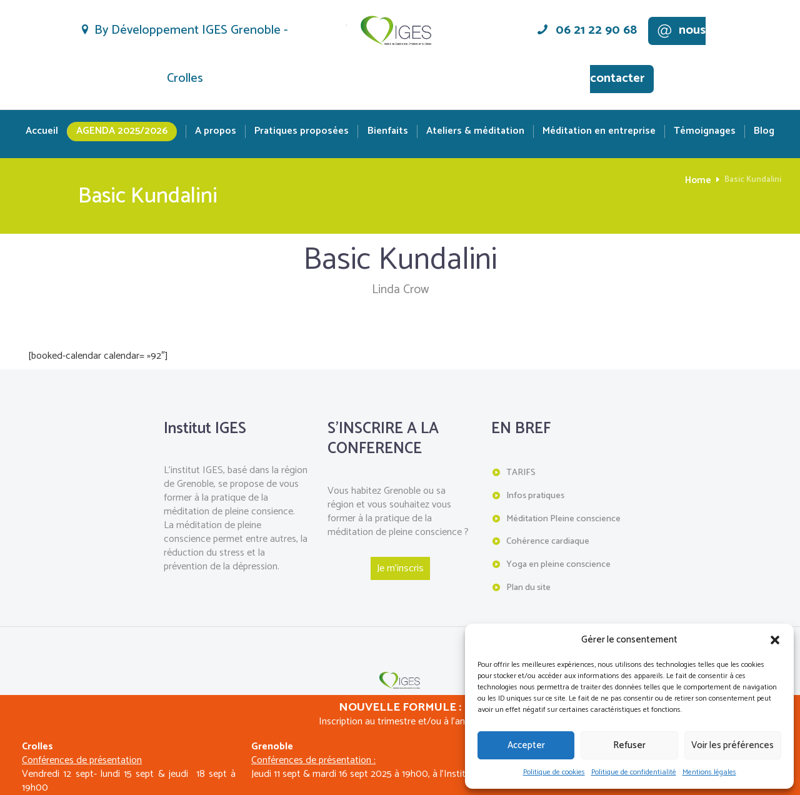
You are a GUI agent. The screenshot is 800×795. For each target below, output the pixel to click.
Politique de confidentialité (633, 772)
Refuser (629, 745)
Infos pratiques (535, 495)
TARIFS (520, 472)
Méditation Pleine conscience (562, 517)
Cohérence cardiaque (547, 539)
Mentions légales (709, 772)
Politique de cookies (554, 772)
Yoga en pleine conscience (557, 561)
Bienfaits (388, 131)
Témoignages (705, 131)
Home (700, 180)
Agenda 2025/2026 (122, 130)
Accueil (42, 131)
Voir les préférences (732, 745)
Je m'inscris (400, 567)
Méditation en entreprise (599, 131)
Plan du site (528, 584)
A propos (215, 131)
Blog (764, 131)
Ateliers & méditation (475, 131)
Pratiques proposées (301, 131)
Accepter (526, 745)
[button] (775, 640)
